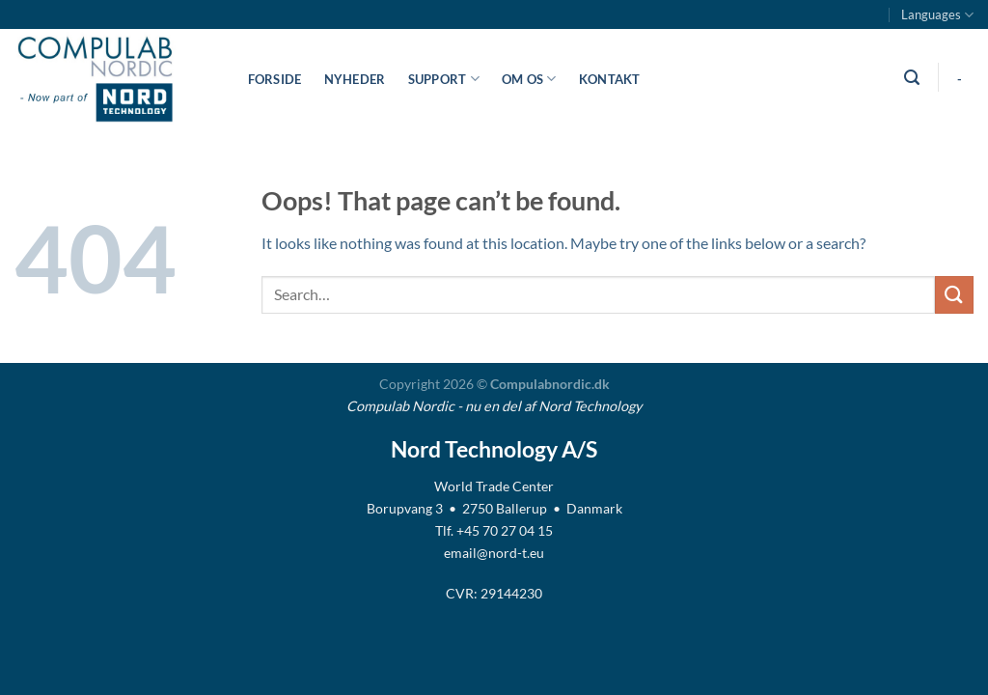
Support (444, 79)
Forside (275, 79)
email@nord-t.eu (494, 552)
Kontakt (610, 79)
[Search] (911, 78)
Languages (937, 15)
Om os (529, 79)
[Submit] (954, 295)
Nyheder (355, 79)
